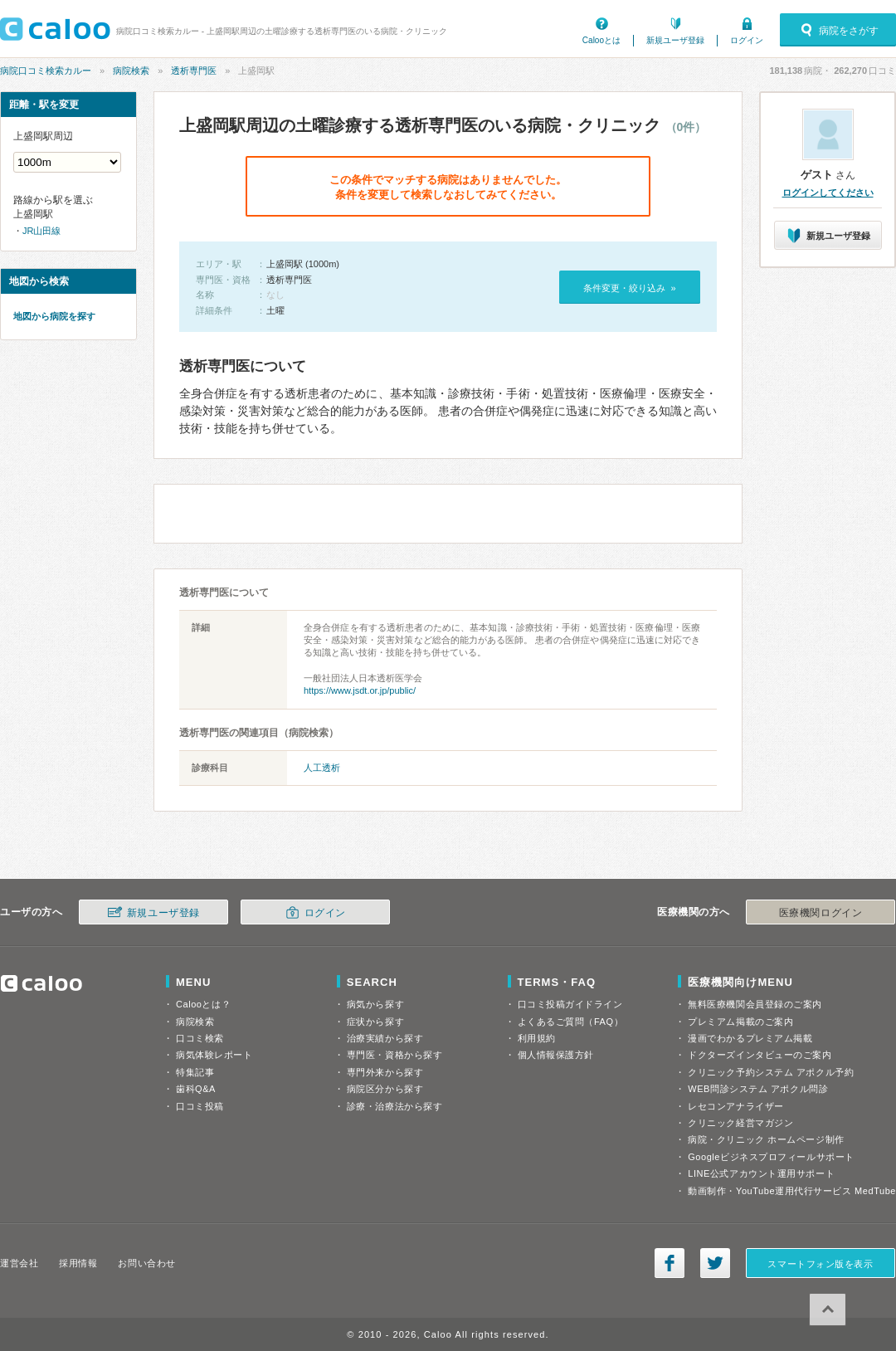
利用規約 (537, 1038)
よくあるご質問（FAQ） (571, 1022)
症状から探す (375, 1022)
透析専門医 (194, 71)
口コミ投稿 (200, 1106)
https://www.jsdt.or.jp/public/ (360, 690)
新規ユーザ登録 (675, 40)
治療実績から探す (385, 1038)
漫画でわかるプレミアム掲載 (750, 1038)
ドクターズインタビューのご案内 (759, 1055)
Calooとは (601, 40)
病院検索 (131, 71)
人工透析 (322, 768)
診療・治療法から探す (395, 1106)
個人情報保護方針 (556, 1055)
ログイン (746, 40)
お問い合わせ (146, 1263)
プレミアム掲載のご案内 (740, 1022)
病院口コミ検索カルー (45, 71)
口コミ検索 (200, 1038)
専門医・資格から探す (395, 1055)
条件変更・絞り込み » (629, 288)
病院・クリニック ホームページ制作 (766, 1139)
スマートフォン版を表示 (820, 1264)
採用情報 (78, 1263)
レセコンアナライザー (736, 1106)
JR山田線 (41, 231)
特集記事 (195, 1072)
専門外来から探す (385, 1072)
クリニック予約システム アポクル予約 (771, 1072)
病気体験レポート (214, 1055)
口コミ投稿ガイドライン (570, 1004)
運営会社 (19, 1263)
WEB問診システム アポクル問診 (758, 1089)
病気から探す (375, 1004)
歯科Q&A (196, 1089)
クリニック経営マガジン (740, 1123)
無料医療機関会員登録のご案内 (755, 1004)
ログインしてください (828, 193)
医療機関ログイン (820, 913)
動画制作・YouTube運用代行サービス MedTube (792, 1191)
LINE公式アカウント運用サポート (761, 1173)
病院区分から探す (385, 1089)
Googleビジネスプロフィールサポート (771, 1157)
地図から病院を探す (54, 316)
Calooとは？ (203, 1004)
